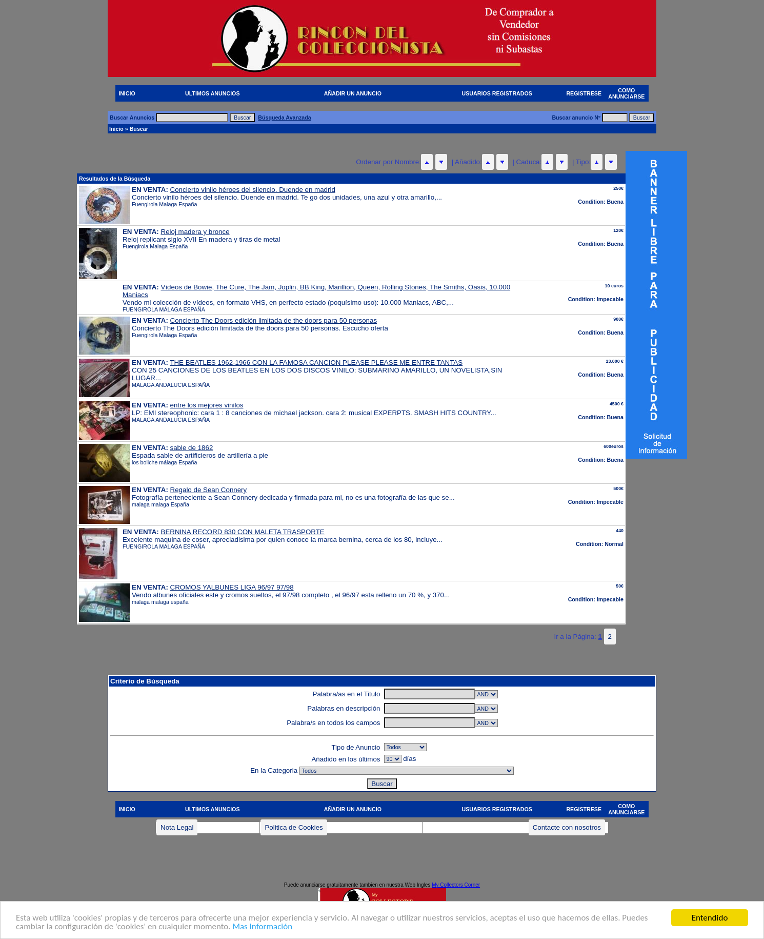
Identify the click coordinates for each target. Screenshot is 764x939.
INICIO (126, 93)
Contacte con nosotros (567, 827)
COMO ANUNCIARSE (626, 93)
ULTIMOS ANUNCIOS (212, 93)
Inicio (116, 129)
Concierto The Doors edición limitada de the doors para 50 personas (273, 320)
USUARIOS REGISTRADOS (497, 93)
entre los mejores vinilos (207, 405)
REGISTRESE (583, 93)
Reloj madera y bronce (195, 232)
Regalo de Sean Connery (208, 490)
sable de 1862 (191, 448)
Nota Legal (176, 827)
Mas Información (262, 927)
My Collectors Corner (456, 885)
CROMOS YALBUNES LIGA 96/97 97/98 (232, 587)
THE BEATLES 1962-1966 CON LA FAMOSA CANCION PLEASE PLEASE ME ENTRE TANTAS (316, 362)
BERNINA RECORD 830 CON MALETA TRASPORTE (243, 532)
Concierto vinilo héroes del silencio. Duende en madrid (252, 189)
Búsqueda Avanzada (284, 117)
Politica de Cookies (294, 827)
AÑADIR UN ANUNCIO (352, 93)
